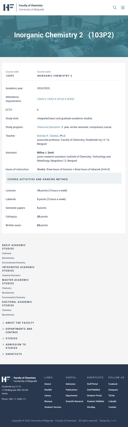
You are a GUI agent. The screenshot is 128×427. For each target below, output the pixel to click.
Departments (71, 395)
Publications (71, 390)
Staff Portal (92, 384)
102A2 (40, 98)
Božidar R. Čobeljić (48, 135)
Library (47, 395)
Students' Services (52, 407)
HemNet (48, 390)
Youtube (112, 407)
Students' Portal (94, 395)
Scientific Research (74, 401)
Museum (48, 401)
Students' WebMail (95, 401)
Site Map (91, 407)
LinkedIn (112, 401)
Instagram (113, 390)
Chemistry (6, 253)
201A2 (60, 98)
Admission (70, 384)
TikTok (111, 395)
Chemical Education (11, 275)
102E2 (50, 98)
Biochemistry (8, 258)
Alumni (47, 384)
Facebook (112, 384)
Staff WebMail (93, 390)
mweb (113, 420)
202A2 (70, 98)
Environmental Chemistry (13, 262)
